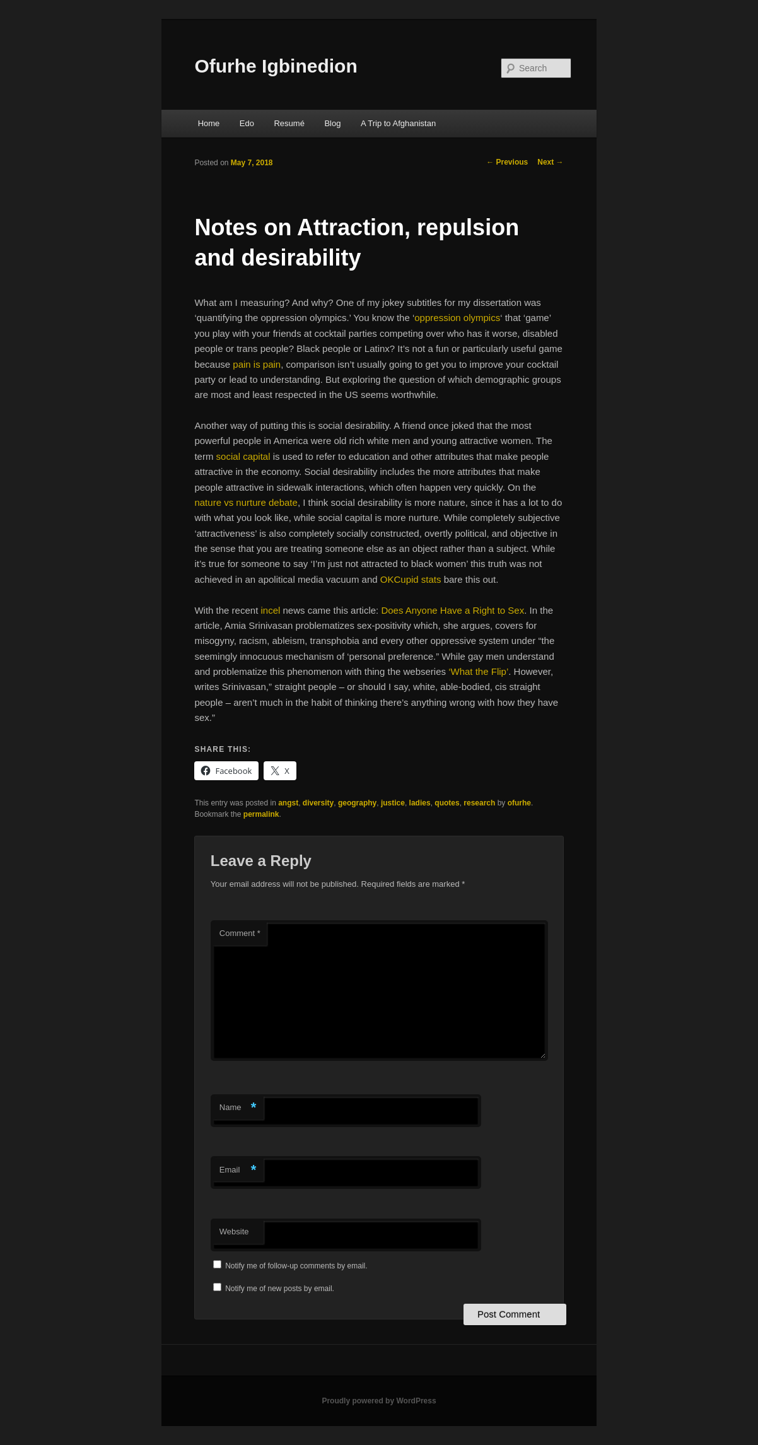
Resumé (289, 123)
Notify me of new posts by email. (279, 1288)
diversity (318, 803)
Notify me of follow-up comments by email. (296, 1265)
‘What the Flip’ (478, 671)
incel (270, 610)
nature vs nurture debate (245, 502)
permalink (261, 814)
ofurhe (519, 803)
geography (357, 803)
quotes (446, 803)
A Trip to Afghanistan (398, 123)
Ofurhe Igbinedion (275, 66)
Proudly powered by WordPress (379, 1400)
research (479, 803)
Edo (247, 123)
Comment (239, 933)
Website (234, 1231)
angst (288, 803)
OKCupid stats (410, 579)
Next (550, 162)
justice (393, 803)
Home (209, 123)
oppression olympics (457, 317)
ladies (420, 803)
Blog (332, 123)
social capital (243, 456)
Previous (507, 162)
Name (238, 1108)
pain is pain (257, 364)
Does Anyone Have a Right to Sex (452, 610)
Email (238, 1170)
